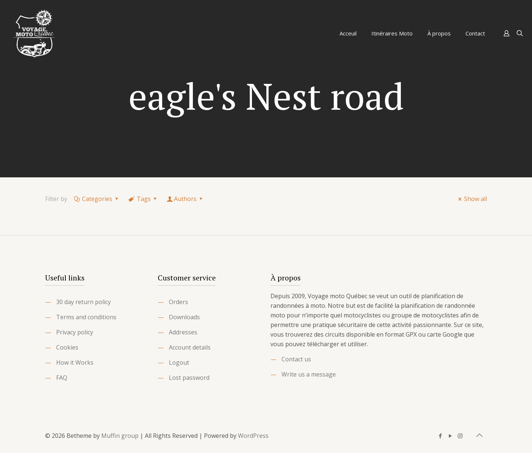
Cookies (67, 347)
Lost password (189, 378)
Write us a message (309, 374)
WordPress (253, 436)
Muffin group (120, 436)
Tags (143, 199)
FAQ (61, 378)
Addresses (183, 332)
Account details (190, 347)
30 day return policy (83, 302)
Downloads (184, 317)
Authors (185, 199)
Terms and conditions (86, 317)
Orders (178, 302)
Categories (97, 199)
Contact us (296, 359)
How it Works (74, 362)
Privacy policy (74, 332)
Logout (179, 362)
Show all (471, 199)
